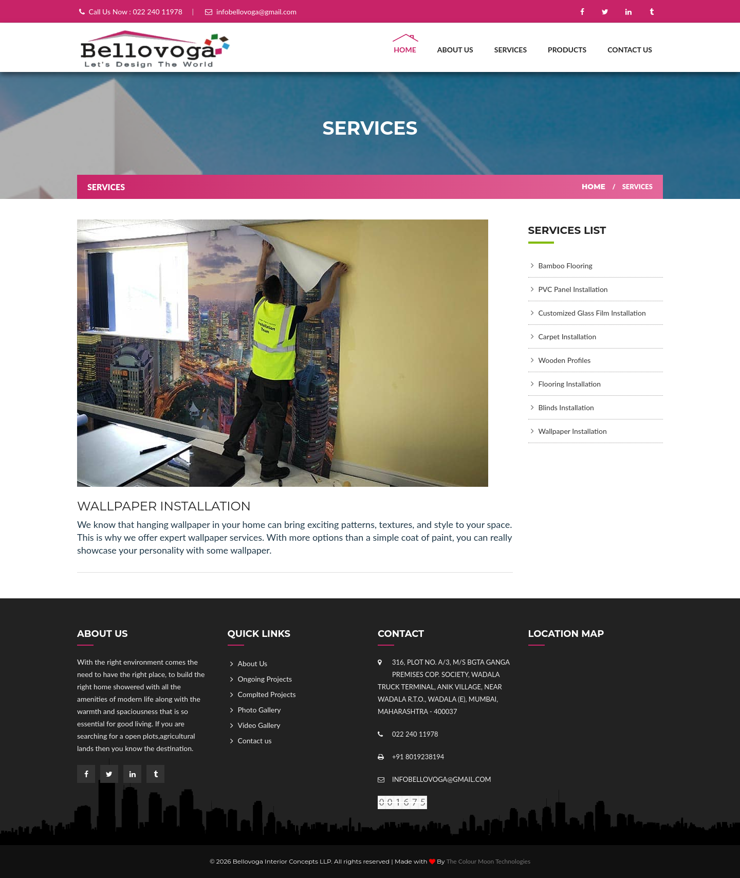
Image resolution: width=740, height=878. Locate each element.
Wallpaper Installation (573, 431)
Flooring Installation (570, 383)
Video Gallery (259, 725)
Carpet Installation (568, 336)
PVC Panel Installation (573, 289)
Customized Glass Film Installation (592, 312)
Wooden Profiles (565, 360)
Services (510, 49)
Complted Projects (267, 694)
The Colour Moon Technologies (488, 861)
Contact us (629, 49)
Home (405, 49)
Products (567, 49)
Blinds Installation (566, 407)
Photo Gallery (259, 709)
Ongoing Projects (265, 678)
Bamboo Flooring (566, 265)
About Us (455, 49)
